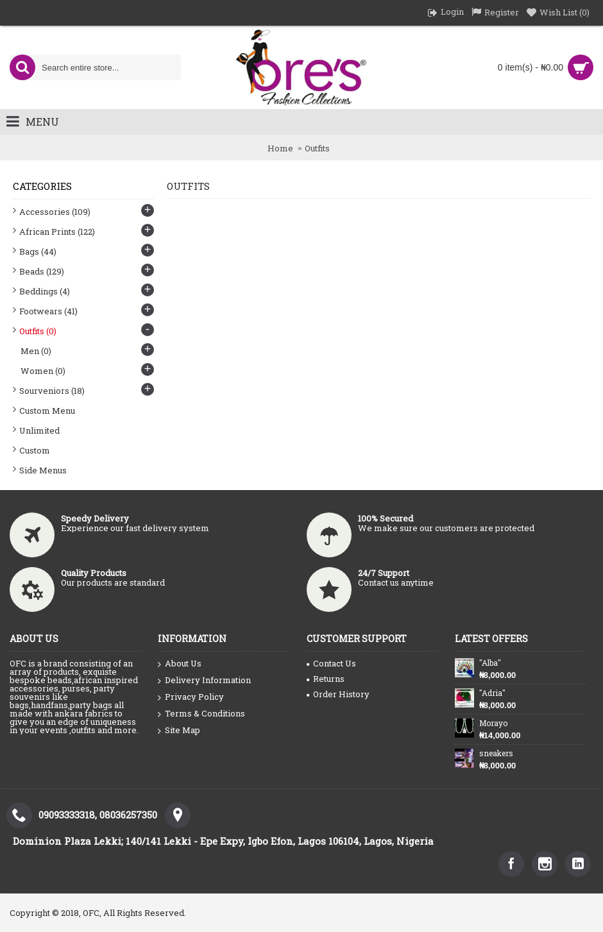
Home (280, 148)
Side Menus (43, 470)
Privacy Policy (191, 697)
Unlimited (39, 430)
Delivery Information (204, 680)
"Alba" (490, 662)
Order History (338, 694)
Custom (34, 450)
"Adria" (492, 693)
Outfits (317, 148)
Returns (325, 678)
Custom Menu (47, 410)
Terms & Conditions (201, 713)
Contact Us (331, 663)
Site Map (179, 730)
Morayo (493, 723)
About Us (179, 663)
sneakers (496, 753)
